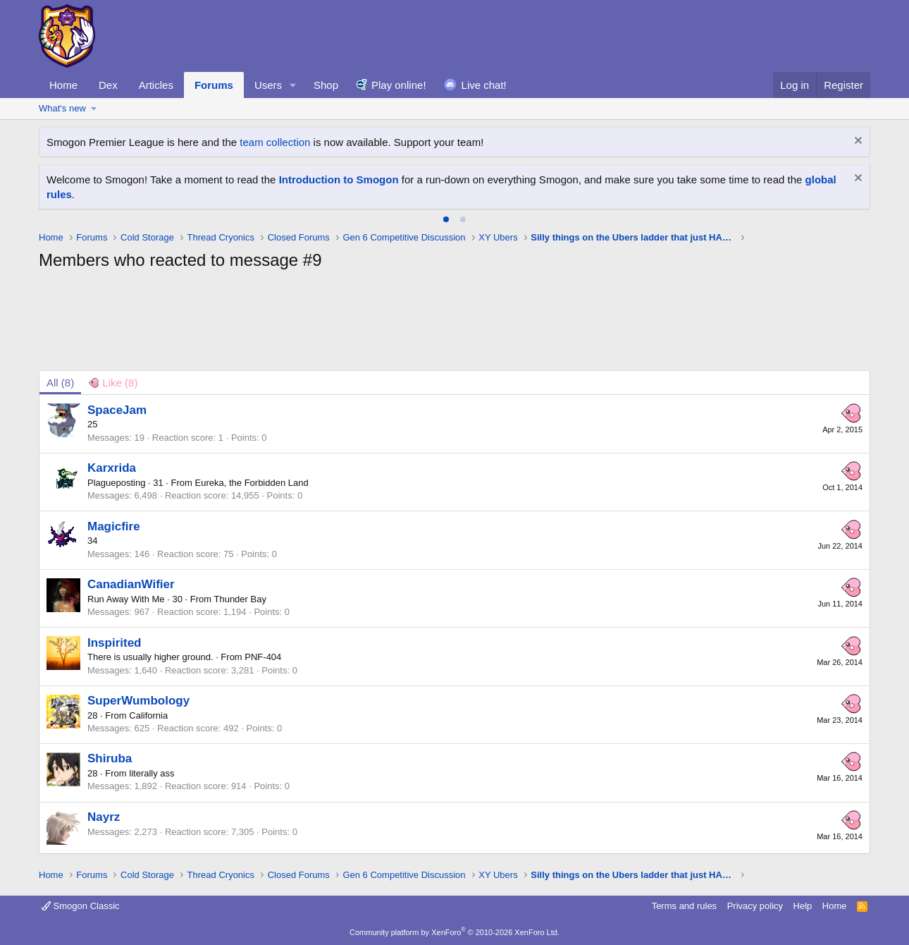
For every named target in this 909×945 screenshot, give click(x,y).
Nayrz (103, 817)
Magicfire (113, 526)
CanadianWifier (131, 584)
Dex (108, 85)
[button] (293, 85)
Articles (156, 85)
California (148, 715)
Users (268, 85)
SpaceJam (117, 410)
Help (802, 906)
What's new (62, 108)
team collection (275, 142)
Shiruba (109, 758)
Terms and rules (684, 906)
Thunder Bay (240, 599)
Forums (213, 85)
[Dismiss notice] (856, 142)
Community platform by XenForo (454, 932)
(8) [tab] (60, 383)
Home (63, 85)
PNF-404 (263, 657)
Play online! (398, 85)
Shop (326, 85)
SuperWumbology (138, 700)
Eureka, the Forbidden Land (252, 482)
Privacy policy (755, 906)
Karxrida (111, 468)
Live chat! (484, 85)
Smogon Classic (81, 906)
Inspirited (114, 643)
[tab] (446, 219)
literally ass (151, 773)
